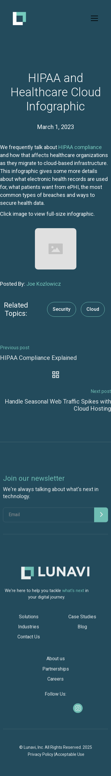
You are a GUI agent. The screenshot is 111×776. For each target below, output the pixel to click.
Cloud (92, 309)
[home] (19, 18)
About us (55, 661)
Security (61, 309)
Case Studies (82, 619)
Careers (55, 681)
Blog (82, 629)
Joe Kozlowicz (43, 284)
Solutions (28, 619)
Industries (28, 629)
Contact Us (28, 639)
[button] (93, 18)
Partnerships (55, 671)
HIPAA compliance (80, 147)
